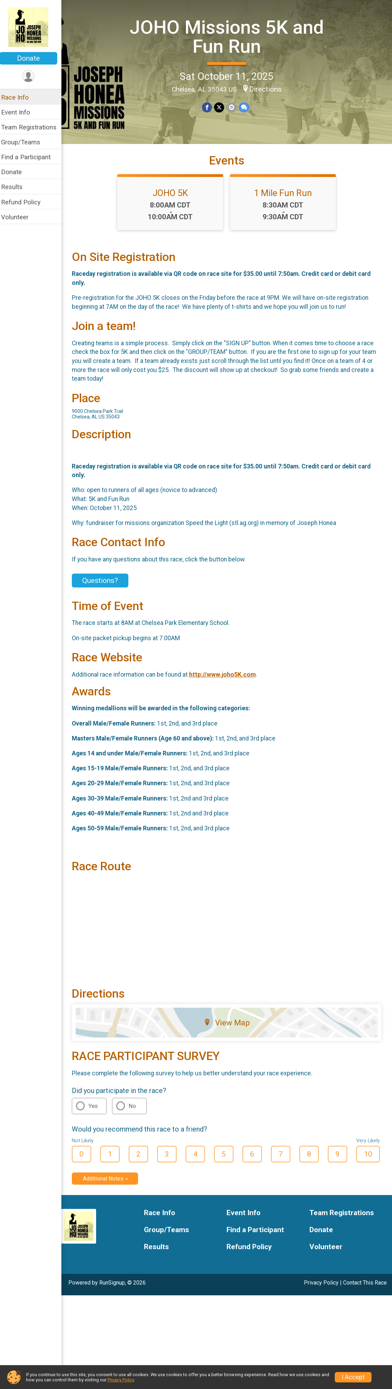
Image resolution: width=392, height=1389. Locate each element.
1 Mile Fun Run (285, 198)
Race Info (19, 97)
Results (16, 186)
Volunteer (19, 217)
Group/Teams (25, 142)
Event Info (20, 112)
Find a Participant (30, 157)
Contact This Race (365, 1288)
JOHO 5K (172, 198)
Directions (268, 89)
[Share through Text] (246, 107)
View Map (229, 1028)
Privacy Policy (321, 1288)
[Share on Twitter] (221, 107)
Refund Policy (25, 202)
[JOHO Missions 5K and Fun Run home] (33, 26)
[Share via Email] (234, 107)
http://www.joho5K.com (227, 679)
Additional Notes (107, 1183)
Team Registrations (33, 127)
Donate (33, 58)
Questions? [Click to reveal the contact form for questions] (104, 586)
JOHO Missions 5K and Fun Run (229, 36)
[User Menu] (33, 76)
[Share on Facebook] (209, 107)
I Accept (353, 1377)
